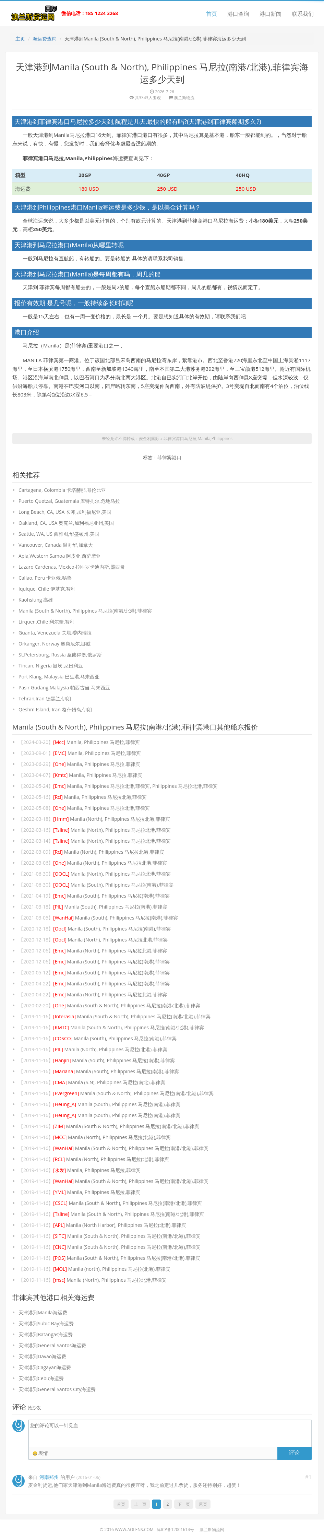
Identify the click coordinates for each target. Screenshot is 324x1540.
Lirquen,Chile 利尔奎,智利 (46, 621)
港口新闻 (270, 13)
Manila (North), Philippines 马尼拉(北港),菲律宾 (110, 1049)
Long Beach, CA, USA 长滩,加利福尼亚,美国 (65, 512)
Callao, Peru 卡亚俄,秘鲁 (45, 577)
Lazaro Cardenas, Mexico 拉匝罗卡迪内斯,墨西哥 (72, 567)
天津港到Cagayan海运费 (45, 1367)
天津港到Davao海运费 (42, 1356)
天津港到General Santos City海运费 (57, 1389)
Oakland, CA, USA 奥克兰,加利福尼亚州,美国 (66, 523)
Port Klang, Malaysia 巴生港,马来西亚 (59, 676)
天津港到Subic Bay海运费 (46, 1323)
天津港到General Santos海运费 (52, 1345)
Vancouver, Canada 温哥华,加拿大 (56, 545)
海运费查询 (45, 38)
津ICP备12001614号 (175, 1529)
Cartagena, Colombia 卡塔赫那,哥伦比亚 (62, 490)
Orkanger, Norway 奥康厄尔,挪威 (55, 643)
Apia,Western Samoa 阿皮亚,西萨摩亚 (60, 556)
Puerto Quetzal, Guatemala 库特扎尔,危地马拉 (69, 501)
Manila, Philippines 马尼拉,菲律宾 (96, 742)
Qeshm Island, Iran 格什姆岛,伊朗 (55, 709)
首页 (211, 13)
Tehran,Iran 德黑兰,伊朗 (45, 698)
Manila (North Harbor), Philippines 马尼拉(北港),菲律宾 (119, 1225)
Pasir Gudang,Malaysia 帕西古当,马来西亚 (64, 687)
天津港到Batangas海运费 (46, 1334)
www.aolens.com (134, 1529)
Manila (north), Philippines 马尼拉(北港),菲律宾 (111, 1269)
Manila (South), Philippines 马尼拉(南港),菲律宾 (113, 884)
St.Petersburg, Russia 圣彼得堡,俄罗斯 (60, 654)
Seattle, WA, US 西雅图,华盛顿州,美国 (59, 534)
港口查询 (238, 13)
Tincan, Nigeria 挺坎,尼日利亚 (51, 665)
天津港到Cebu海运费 (41, 1378)
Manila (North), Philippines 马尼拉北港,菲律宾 (111, 819)
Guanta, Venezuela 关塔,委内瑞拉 (55, 632)
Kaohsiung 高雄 (36, 599)
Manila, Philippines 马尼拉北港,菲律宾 (100, 797)
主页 (20, 38)
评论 (294, 1452)
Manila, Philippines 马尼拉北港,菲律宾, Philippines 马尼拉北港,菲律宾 (135, 786)
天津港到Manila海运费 (43, 1312)
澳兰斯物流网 (212, 1529)
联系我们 (303, 13)
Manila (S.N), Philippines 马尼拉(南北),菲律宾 (109, 1082)
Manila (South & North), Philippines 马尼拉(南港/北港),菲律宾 (85, 610)
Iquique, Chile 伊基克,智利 (47, 588)
